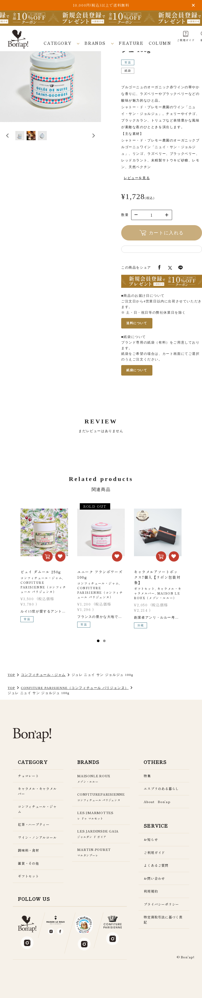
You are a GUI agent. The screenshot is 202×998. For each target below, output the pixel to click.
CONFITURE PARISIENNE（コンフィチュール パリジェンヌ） (75, 688)
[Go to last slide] (8, 143)
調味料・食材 (28, 850)
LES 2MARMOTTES (101, 815)
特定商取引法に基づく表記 (163, 920)
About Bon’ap (157, 801)
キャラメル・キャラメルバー (37, 791)
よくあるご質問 (156, 865)
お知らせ (151, 839)
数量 (125, 215)
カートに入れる (161, 233)
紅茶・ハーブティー (34, 824)
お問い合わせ (154, 878)
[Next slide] (93, 143)
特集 (147, 775)
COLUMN (160, 43)
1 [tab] (98, 641)
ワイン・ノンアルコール (37, 837)
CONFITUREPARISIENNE (101, 797)
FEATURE (131, 43)
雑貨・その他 (28, 863)
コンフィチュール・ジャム (43, 675)
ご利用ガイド (154, 852)
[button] (25, 143)
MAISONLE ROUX (101, 778)
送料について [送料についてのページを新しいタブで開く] (136, 323)
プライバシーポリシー (161, 904)
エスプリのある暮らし (161, 788)
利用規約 (151, 891)
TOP (11, 675)
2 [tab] (104, 641)
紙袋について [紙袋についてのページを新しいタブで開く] (136, 370)
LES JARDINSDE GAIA (101, 834)
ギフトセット (28, 876)
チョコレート (28, 775)
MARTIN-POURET (101, 852)
